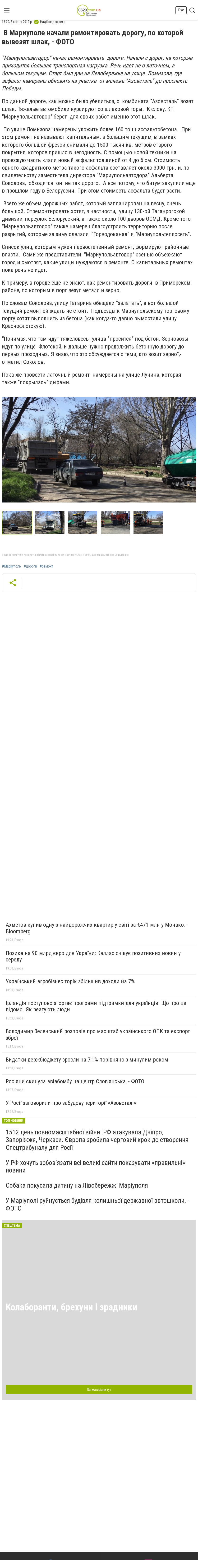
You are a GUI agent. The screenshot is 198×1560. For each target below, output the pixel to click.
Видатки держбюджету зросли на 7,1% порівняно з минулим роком (87, 1059)
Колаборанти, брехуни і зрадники (71, 1307)
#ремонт (46, 566)
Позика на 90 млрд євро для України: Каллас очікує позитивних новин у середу (93, 956)
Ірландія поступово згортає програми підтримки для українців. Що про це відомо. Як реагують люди (96, 1006)
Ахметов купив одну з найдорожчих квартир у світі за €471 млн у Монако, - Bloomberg (97, 928)
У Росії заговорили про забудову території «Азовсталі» (71, 1103)
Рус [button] (181, 10)
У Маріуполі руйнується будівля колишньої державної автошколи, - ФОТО (97, 1204)
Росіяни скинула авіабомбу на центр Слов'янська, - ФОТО (75, 1081)
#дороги (30, 566)
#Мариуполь (11, 566)
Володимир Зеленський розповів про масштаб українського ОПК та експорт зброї (98, 1034)
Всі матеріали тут (99, 1390)
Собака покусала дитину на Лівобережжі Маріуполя (77, 1185)
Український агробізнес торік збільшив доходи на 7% (70, 981)
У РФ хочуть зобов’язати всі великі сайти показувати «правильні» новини (95, 1166)
